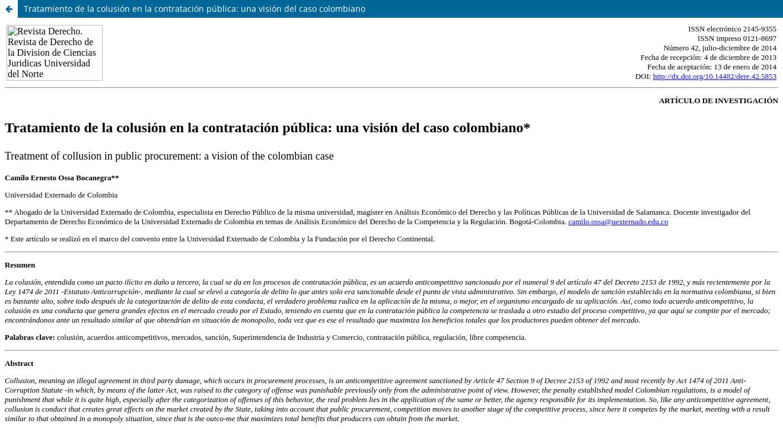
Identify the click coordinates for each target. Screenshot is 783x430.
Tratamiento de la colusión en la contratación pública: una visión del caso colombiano (194, 8)
